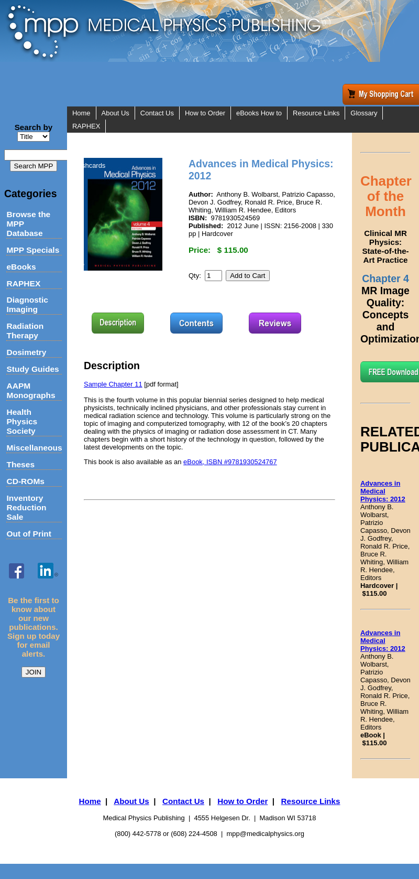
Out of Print (28, 533)
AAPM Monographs (30, 390)
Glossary (363, 113)
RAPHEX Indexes (99, 139)
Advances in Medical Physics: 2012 (382, 491)
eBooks (21, 266)
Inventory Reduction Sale (26, 507)
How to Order (205, 113)
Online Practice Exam (105, 152)
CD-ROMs (25, 481)
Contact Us (157, 113)
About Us (115, 113)
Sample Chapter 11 (113, 384)
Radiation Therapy (24, 330)
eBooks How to (259, 113)
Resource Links (316, 113)
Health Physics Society (21, 421)
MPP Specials (32, 249)
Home (81, 113)
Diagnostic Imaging (27, 304)
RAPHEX (23, 283)
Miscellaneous (33, 447)
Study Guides (32, 369)
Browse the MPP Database (28, 224)
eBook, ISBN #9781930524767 (230, 462)
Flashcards (88, 165)
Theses (20, 464)
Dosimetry (26, 352)
